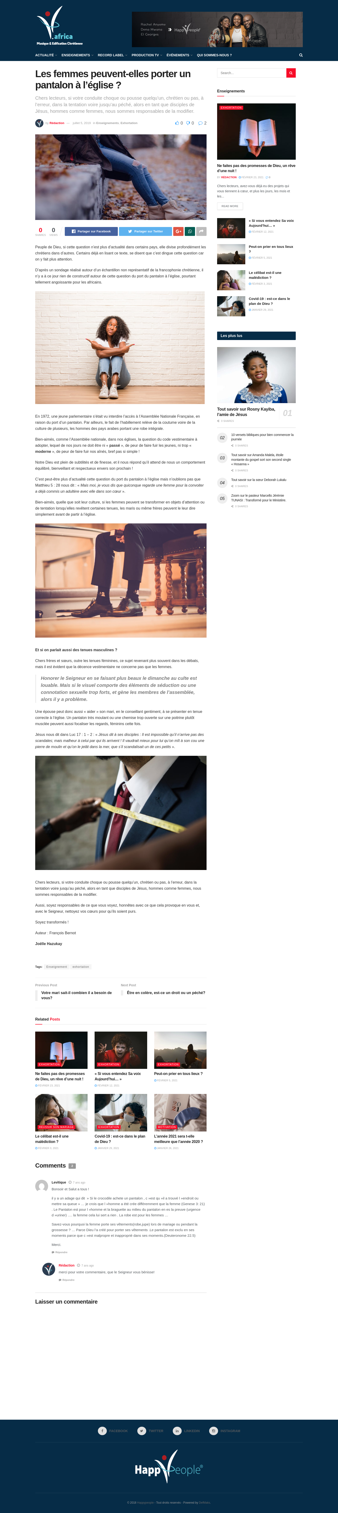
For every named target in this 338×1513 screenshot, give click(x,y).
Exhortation (128, 123)
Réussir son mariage (56, 1127)
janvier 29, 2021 (107, 1148)
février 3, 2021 (47, 1148)
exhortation (81, 966)
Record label (111, 55)
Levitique (59, 1182)
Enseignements (75, 55)
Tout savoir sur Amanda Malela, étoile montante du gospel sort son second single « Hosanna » (261, 459)
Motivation (167, 1127)
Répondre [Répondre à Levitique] (61, 1252)
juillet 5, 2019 (82, 123)
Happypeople (145, 1502)
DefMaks (204, 1502)
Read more (230, 206)
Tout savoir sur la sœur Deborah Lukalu (258, 480)
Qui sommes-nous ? (214, 55)
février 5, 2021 (166, 1080)
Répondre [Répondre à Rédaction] (68, 1279)
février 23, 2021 (47, 1085)
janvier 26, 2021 (166, 1148)
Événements (178, 55)
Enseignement (56, 966)
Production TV (145, 55)
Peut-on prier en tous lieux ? (178, 1074)
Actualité (44, 55)
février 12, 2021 (107, 1085)
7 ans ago (79, 1182)
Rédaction (57, 123)
